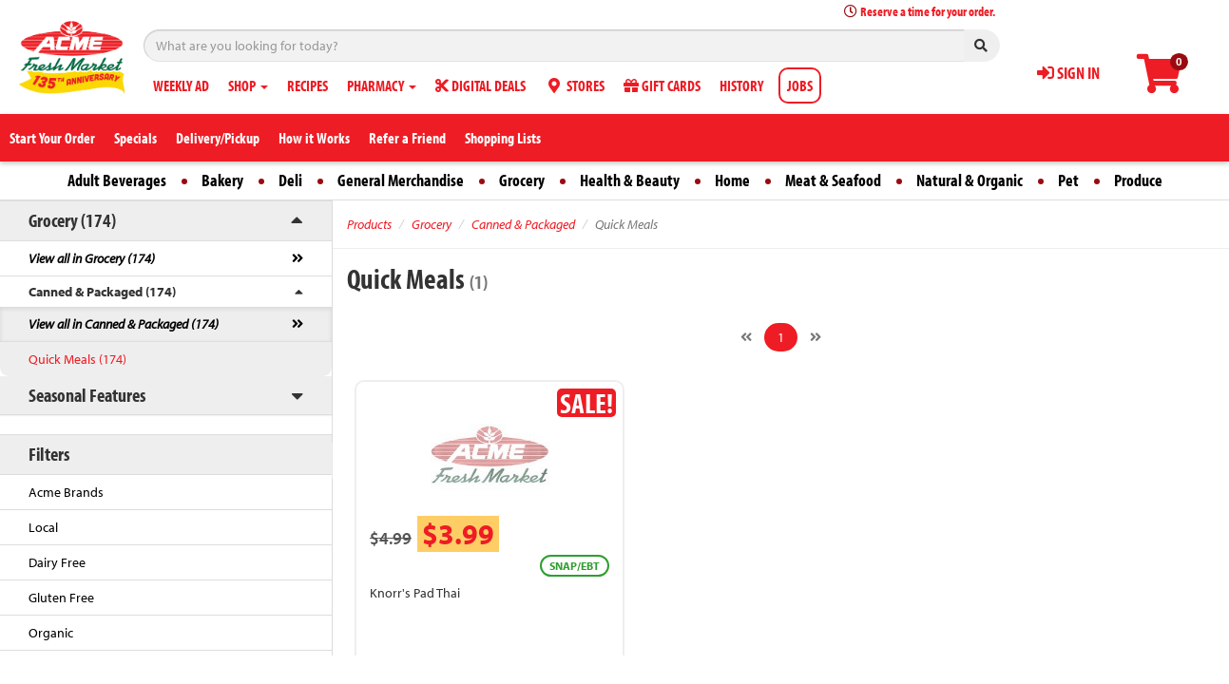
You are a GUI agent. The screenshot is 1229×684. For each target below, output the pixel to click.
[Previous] (746, 337)
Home (732, 180)
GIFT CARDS (662, 85)
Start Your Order (52, 137)
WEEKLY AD (181, 85)
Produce (1138, 180)
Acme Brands (66, 492)
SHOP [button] (248, 85)
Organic (51, 632)
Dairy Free (57, 562)
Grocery (522, 180)
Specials (135, 137)
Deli (290, 180)
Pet (1068, 180)
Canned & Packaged (523, 224)
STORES (575, 85)
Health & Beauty (630, 180)
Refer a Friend (407, 137)
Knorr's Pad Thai (415, 592)
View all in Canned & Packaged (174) (124, 323)
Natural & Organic (969, 180)
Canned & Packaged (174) (102, 291)
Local (43, 527)
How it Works (314, 137)
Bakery (222, 180)
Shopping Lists (503, 137)
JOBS (800, 85)
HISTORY (741, 85)
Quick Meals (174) (77, 359)
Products (369, 224)
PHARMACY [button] (381, 85)
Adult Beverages (116, 180)
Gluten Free (61, 597)
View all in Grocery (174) (92, 258)
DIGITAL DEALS (480, 85)
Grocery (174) (72, 220)
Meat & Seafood (833, 180)
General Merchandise (400, 180)
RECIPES (307, 85)
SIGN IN (1068, 73)
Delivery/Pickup (217, 137)
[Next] (816, 337)
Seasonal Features (87, 395)
